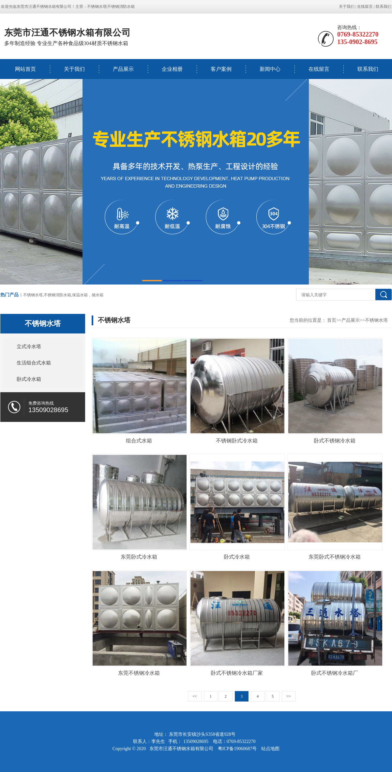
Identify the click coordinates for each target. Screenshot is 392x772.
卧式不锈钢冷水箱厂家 (237, 673)
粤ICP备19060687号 (238, 748)
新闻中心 (270, 69)
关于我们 (346, 6)
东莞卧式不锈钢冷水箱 (335, 557)
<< (194, 696)
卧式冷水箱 (29, 379)
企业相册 (172, 69)
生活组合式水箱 (34, 362)
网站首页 (25, 69)
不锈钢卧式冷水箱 (237, 440)
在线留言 (365, 6)
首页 (331, 320)
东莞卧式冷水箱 (139, 557)
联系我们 (383, 6)
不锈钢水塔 (97, 6)
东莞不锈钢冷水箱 (139, 673)
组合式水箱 (139, 440)
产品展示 (123, 69)
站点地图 (270, 748)
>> (288, 696)
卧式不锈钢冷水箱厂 (334, 673)
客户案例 (221, 69)
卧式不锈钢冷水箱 (334, 440)
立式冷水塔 (29, 346)
